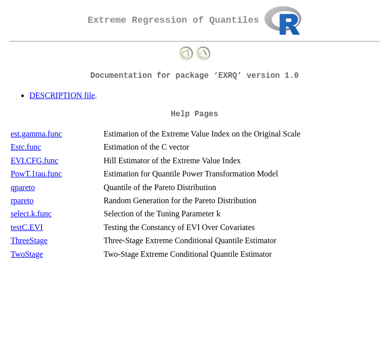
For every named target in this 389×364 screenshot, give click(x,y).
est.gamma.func (36, 133)
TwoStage (27, 254)
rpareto (22, 200)
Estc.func (26, 147)
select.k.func (31, 213)
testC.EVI (27, 227)
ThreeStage (29, 240)
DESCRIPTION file (62, 95)
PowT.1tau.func (36, 173)
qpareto (23, 187)
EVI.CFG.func (34, 160)
